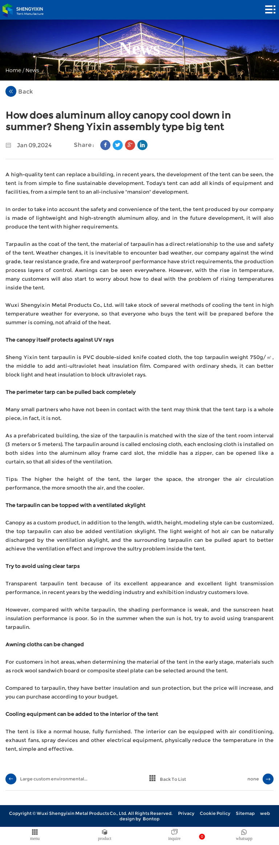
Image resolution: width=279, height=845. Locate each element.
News (32, 70)
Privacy (186, 813)
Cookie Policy (215, 813)
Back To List (173, 779)
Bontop (151, 818)
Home (13, 70)
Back (19, 91)
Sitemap (245, 813)
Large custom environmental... (54, 779)
